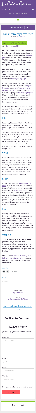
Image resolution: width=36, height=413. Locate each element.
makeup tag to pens (25, 93)
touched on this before (10, 130)
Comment (5, 337)
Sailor (15, 306)
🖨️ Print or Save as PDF (10, 46)
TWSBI (18, 310)
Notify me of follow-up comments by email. (17, 387)
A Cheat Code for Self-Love (18, 299)
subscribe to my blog (20, 256)
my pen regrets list (20, 190)
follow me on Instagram (11, 258)
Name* (4, 359)
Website (5, 376)
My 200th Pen (18, 293)
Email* (4, 367)
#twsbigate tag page (18, 79)
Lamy (5, 306)
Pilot (10, 306)
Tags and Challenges (25, 306)
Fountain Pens (21, 37)
